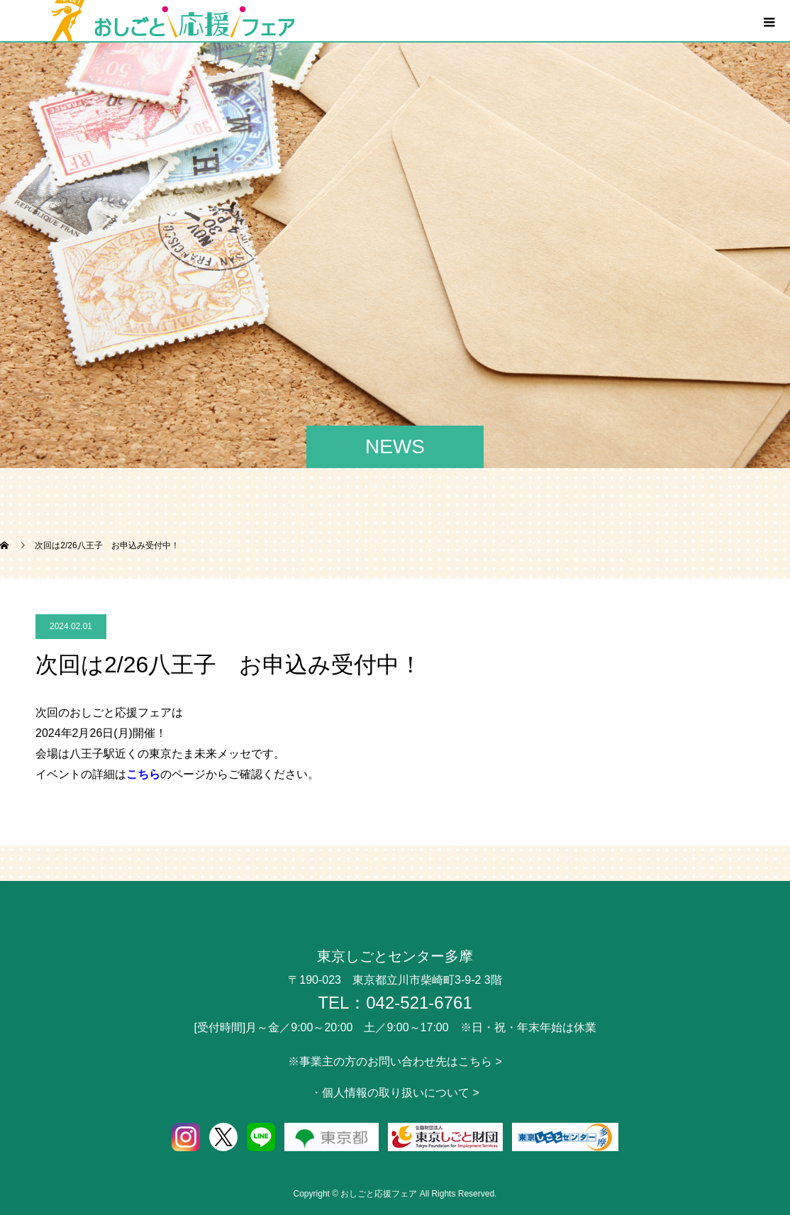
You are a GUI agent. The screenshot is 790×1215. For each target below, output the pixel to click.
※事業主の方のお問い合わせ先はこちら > (395, 1061)
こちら (143, 774)
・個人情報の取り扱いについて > (395, 1093)
